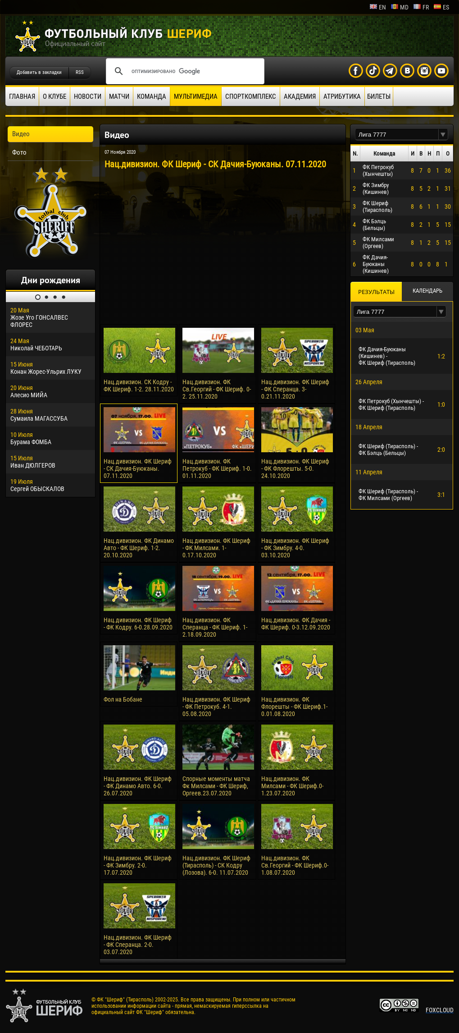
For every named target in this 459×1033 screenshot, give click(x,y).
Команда (151, 96)
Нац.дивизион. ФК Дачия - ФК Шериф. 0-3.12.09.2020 (295, 623)
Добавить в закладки (39, 72)
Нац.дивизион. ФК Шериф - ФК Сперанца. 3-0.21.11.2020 (295, 389)
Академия (300, 96)
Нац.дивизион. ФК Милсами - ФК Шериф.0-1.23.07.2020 (292, 786)
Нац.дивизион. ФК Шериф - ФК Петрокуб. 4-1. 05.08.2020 (216, 706)
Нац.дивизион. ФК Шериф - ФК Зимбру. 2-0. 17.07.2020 (138, 865)
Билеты (379, 96)
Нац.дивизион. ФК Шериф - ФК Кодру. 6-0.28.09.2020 (138, 623)
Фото (19, 152)
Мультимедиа (196, 96)
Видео (21, 134)
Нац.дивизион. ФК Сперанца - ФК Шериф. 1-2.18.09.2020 (214, 627)
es (441, 7)
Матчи (119, 96)
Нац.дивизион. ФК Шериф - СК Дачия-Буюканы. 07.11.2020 (138, 468)
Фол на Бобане (123, 699)
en (377, 7)
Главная (22, 96)
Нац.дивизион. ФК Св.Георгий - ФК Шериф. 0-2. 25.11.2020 (216, 389)
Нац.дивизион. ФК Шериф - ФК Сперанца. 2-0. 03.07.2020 (138, 944)
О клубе (54, 96)
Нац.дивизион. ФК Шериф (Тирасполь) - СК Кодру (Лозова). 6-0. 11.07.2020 (216, 865)
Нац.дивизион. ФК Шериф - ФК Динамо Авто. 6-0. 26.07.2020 (138, 786)
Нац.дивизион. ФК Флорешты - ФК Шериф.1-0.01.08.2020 (294, 706)
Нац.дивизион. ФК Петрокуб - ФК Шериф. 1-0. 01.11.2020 (217, 468)
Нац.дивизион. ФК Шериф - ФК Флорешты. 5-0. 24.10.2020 (295, 468)
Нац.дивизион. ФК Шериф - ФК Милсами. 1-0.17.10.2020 (216, 548)
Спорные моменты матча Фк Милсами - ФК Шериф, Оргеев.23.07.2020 (216, 786)
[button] (443, 134)
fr (421, 7)
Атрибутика (342, 96)
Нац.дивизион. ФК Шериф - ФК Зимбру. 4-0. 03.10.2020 (295, 548)
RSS (80, 72)
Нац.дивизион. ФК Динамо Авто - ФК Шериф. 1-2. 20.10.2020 (139, 548)
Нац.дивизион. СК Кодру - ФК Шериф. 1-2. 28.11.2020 (139, 385)
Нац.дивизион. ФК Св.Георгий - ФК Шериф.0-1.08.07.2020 (294, 865)
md (400, 7)
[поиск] (184, 71)
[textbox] (397, 134)
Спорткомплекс (250, 96)
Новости (87, 96)
